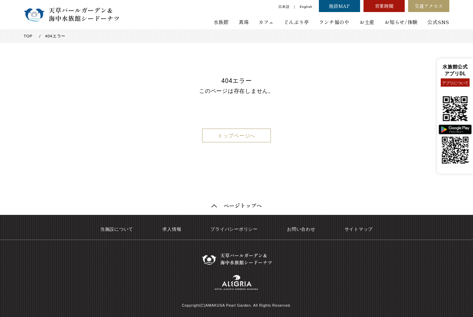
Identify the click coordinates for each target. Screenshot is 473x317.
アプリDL (455, 74)
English (306, 7)
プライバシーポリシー (234, 229)
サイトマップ (359, 229)
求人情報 (171, 229)
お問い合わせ (301, 229)
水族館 (221, 21)
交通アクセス (429, 5)
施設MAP (339, 5)
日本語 (283, 7)
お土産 (366, 21)
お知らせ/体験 (400, 21)
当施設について (116, 229)
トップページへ (236, 136)
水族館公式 (455, 67)
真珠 (244, 21)
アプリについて (455, 83)
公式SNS (438, 21)
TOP (28, 36)
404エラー (55, 36)
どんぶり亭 (296, 21)
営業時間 (384, 5)
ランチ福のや (334, 21)
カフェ (266, 21)
